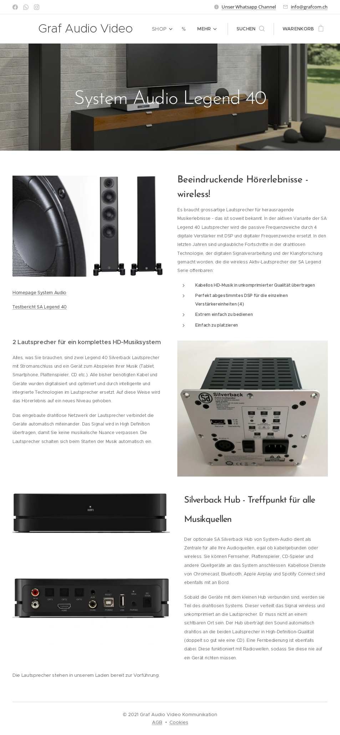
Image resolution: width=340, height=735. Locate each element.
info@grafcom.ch (309, 7)
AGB (157, 722)
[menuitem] (164, 29)
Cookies (178, 722)
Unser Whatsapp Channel (249, 7)
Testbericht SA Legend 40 (39, 306)
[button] (251, 29)
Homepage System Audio (39, 292)
